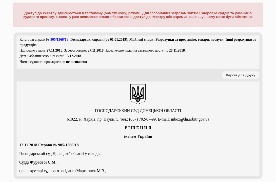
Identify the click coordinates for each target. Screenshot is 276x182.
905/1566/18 (59, 39)
